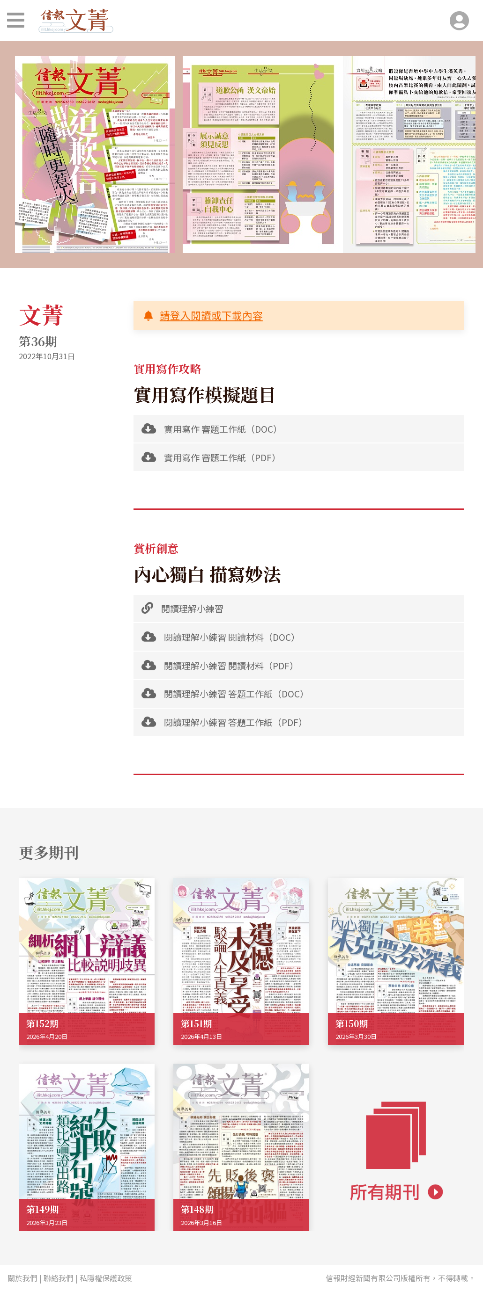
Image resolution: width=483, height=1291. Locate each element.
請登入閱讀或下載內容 (211, 315)
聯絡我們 (59, 1278)
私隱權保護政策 (106, 1278)
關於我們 (22, 1278)
